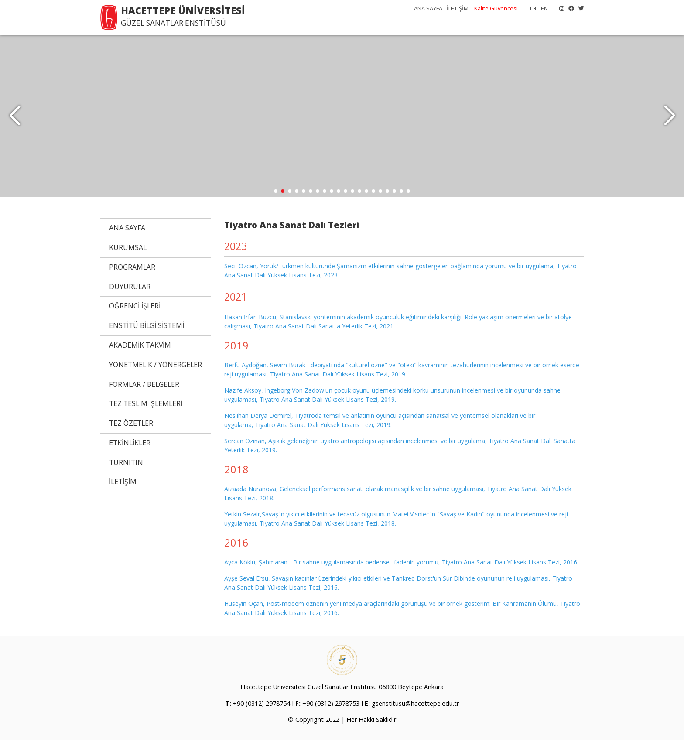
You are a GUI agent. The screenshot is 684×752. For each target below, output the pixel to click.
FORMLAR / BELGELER (144, 396)
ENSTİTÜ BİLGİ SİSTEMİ (146, 337)
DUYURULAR (129, 298)
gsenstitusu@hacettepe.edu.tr (415, 715)
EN (544, 8)
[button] (669, 122)
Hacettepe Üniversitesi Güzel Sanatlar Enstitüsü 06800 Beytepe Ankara (342, 699)
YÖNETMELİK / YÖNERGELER (155, 376)
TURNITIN (126, 474)
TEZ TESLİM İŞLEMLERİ (145, 415)
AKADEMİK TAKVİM (140, 357)
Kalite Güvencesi (496, 8)
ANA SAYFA (428, 8)
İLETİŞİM (458, 8)
